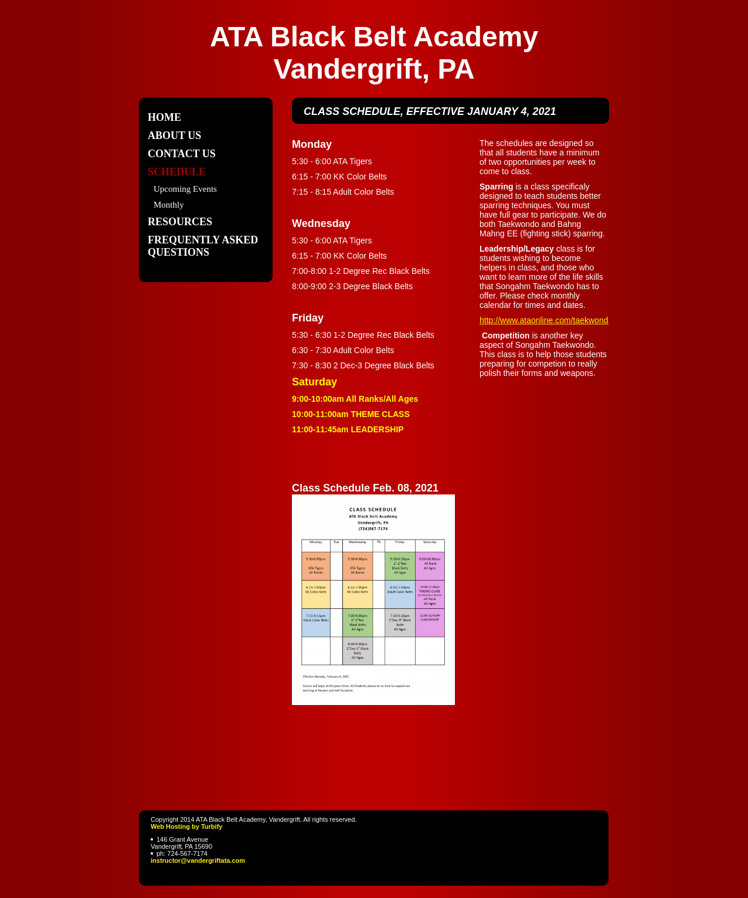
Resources (180, 222)
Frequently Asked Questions (203, 246)
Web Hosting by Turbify (186, 826)
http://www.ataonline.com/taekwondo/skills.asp (564, 320)
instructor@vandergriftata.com (198, 860)
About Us (174, 135)
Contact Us (182, 154)
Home (164, 117)
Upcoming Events (185, 189)
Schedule (177, 172)
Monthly (169, 204)
